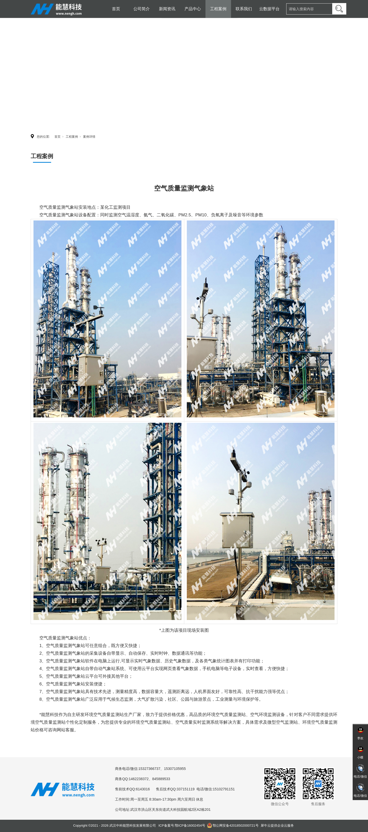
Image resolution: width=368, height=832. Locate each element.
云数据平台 (269, 9)
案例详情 (89, 136)
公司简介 (141, 9)
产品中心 (193, 9)
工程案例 (218, 9)
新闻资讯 (167, 9)
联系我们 (244, 9)
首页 (116, 9)
